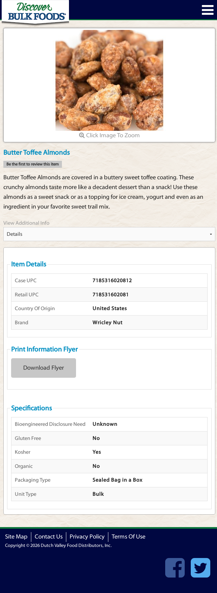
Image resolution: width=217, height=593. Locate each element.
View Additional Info (26, 223)
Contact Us (49, 536)
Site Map (16, 536)
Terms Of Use (128, 536)
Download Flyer (43, 367)
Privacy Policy (87, 536)
